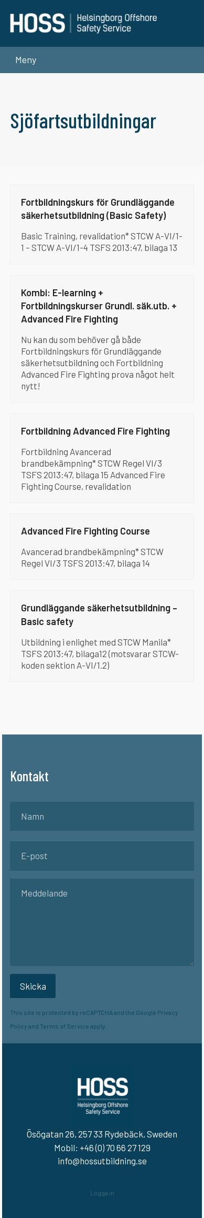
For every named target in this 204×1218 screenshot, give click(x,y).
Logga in (102, 1192)
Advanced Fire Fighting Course (85, 531)
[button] (23, 59)
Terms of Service (64, 1026)
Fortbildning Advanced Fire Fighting (95, 431)
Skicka (33, 986)
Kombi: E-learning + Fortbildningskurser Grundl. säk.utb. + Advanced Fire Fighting (99, 306)
